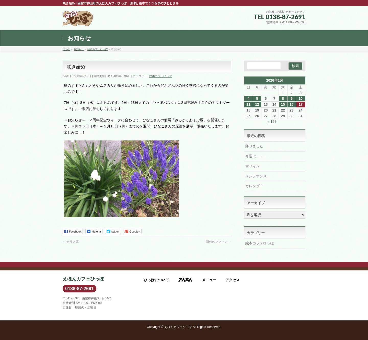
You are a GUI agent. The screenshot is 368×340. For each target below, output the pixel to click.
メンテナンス (256, 176)
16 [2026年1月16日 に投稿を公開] (292, 104)
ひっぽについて (156, 280)
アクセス (232, 280)
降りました (254, 146)
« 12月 (273, 121)
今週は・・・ (256, 156)
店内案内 (185, 280)
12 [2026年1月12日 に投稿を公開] (257, 104)
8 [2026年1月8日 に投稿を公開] (283, 98)
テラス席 (71, 242)
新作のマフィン (218, 242)
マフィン (252, 166)
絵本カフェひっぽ (160, 76)
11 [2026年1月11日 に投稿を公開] (249, 104)
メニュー (209, 280)
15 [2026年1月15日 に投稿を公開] (283, 104)
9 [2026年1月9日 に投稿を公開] (292, 98)
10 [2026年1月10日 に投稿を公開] (300, 98)
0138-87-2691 (79, 288)
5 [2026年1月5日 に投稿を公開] (257, 98)
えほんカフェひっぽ (178, 327)
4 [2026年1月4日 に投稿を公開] (248, 98)
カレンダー (254, 186)
